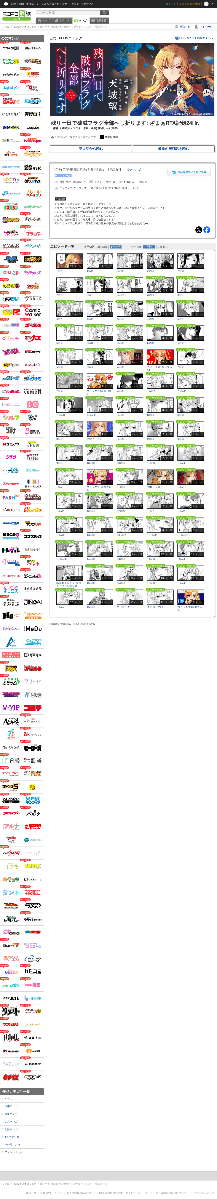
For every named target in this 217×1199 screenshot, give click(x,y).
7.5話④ (91, 415)
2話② (150, 270)
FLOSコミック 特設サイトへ (196, 38)
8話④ (59, 439)
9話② (150, 439)
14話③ (151, 559)
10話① (91, 463)
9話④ (59, 463)
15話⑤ (60, 607)
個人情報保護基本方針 (80, 1192)
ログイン (171, 3)
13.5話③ (182, 535)
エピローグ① (124, 607)
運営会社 (31, 1192)
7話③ (59, 391)
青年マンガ (11, 1114)
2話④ (59, 295)
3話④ (180, 295)
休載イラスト (94, 439)
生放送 (30, 3)
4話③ (120, 319)
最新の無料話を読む (173, 149)
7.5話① (151, 391)
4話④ (150, 319)
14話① (91, 559)
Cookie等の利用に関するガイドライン (119, 1192)
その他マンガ (12, 1144)
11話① (60, 487)
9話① (120, 439)
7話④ (120, 391)
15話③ (151, 583)
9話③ (180, 439)
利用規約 (45, 1192)
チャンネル (42, 3)
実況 (64, 3)
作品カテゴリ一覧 (16, 1091)
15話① (91, 583)
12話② (60, 511)
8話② (150, 415)
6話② (180, 343)
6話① (150, 343)
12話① (181, 487)
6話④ (90, 367)
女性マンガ (11, 1129)
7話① (120, 367)
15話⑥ (91, 607)
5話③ (90, 343)
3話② (120, 295)
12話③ (91, 511)
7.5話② (181, 391)
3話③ (150, 295)
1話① (59, 270)
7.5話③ (60, 415)
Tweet (198, 229)
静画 (21, 3)
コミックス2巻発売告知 (99, 488)
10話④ (181, 463)
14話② (121, 559)
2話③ (180, 270)
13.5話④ (61, 559)
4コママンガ (12, 1136)
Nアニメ (74, 3)
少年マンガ (11, 1106)
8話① (120, 415)
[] (134, 169)
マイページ (205, 26)
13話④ (91, 535)
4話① (59, 319)
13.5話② (152, 535)
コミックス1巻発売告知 (159, 368)
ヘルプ (58, 1192)
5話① (180, 319)
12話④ (121, 511)
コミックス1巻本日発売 (99, 392)
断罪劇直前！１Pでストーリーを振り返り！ (69, 584)
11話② (121, 487)
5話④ (120, 343)
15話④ (181, 583)
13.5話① (122, 535)
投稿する (185, 26)
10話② (121, 463)
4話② (90, 319)
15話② (121, 583)
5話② (59, 343)
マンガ (82, 20)
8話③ (180, 415)
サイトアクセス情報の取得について (166, 1192)
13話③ (60, 535)
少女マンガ (11, 1121)
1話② (90, 270)
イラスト (64, 20)
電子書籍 (101, 20)
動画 (13, 3)
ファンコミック (14, 1152)
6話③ (59, 367)
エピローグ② (155, 607)
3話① (90, 295)
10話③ (151, 463)
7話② (180, 367)
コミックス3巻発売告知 (189, 608)
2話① (120, 270)
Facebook (206, 229)
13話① (151, 511)
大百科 (55, 3)
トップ (46, 20)
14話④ (181, 559)
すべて (8, 1098)
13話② (181, 511)
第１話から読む (91, 149)
